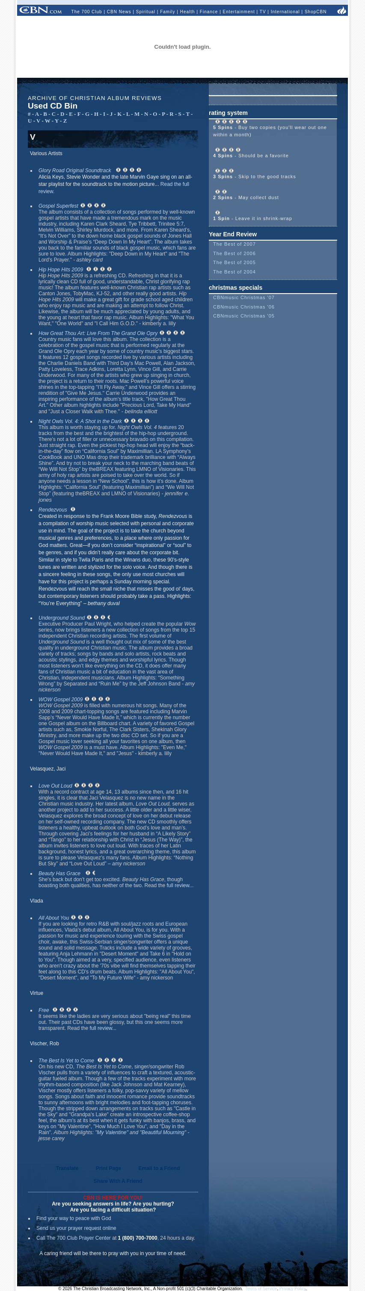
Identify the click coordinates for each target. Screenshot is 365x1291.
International (285, 11)
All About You (54, 918)
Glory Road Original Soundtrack (75, 171)
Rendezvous (53, 510)
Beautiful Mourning (163, 1132)
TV (263, 11)
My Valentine (112, 1132)
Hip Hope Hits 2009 (61, 270)
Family (167, 11)
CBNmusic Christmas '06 (244, 306)
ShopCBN (315, 11)
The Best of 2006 (234, 253)
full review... (180, 885)
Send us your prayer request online (76, 1228)
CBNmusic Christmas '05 (244, 315)
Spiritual (145, 11)
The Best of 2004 (234, 271)
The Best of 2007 (234, 244)
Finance (209, 11)
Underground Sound (62, 618)
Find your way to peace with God (73, 1218)
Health (187, 11)
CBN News (119, 11)
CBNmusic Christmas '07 (244, 297)
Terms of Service (261, 1288)
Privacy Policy (292, 1288)
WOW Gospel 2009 (61, 700)
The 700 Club (86, 11)
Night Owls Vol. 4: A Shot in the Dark (80, 421)
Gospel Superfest (58, 206)
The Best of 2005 (234, 262)
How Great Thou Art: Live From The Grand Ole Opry (98, 333)
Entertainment (239, 11)
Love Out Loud (55, 786)
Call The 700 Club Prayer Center (73, 1238)
